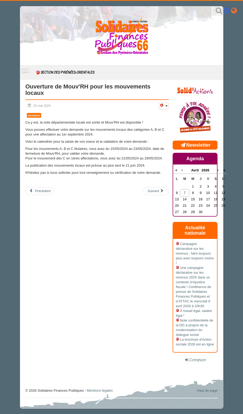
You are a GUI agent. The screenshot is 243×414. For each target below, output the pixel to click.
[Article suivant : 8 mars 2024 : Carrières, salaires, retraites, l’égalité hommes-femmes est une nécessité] (155, 191)
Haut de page (207, 390)
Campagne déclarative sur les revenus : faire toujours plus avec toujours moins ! (195, 253)
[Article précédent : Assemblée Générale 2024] (40, 191)
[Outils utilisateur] (163, 106)
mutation (34, 115)
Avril (196, 170)
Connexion (197, 360)
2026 (205, 170)
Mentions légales (100, 390)
